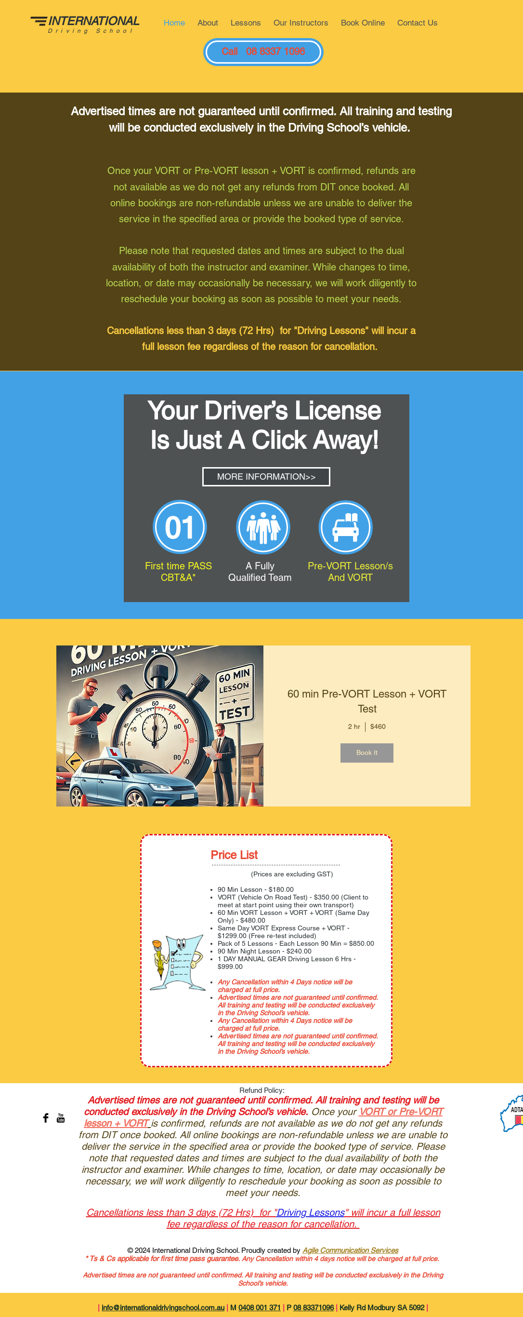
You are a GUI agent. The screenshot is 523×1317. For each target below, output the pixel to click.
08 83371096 (313, 1308)
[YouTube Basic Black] (60, 1118)
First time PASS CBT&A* (178, 571)
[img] (159, 725)
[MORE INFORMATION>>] (266, 476)
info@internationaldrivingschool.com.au (163, 1308)
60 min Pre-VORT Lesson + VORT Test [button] (367, 701)
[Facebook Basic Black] (46, 1118)
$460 (378, 726)
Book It (367, 752)
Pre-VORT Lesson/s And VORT (350, 571)
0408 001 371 (259, 1308)
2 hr (354, 726)
